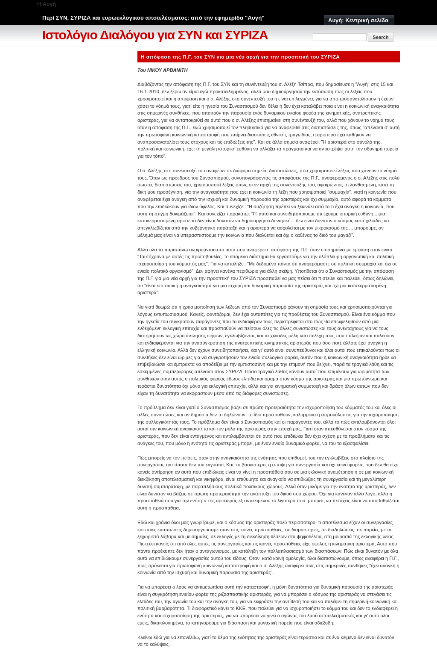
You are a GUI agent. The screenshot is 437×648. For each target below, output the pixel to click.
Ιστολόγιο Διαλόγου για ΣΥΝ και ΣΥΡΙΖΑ (155, 35)
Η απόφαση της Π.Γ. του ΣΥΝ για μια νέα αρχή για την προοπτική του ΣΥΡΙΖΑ (240, 56)
